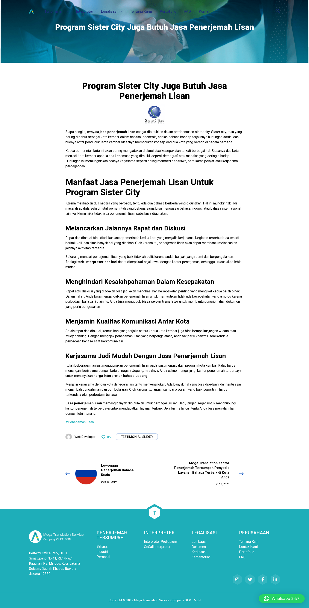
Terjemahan (54, 11)
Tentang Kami (141, 11)
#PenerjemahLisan (79, 422)
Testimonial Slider (137, 437)
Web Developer (84, 437)
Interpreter (84, 11)
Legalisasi (109, 11)
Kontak (204, 11)
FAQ (187, 11)
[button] (282, 598)
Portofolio (168, 11)
